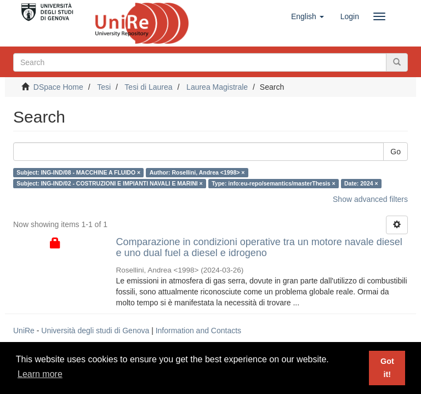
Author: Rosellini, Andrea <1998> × (197, 172)
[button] (307, 16)
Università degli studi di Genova (95, 330)
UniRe (24, 330)
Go (395, 151)
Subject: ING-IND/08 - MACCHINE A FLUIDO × (78, 172)
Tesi (104, 87)
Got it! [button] (387, 368)
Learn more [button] (40, 374)
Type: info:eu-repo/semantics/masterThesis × (273, 183)
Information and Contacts (198, 330)
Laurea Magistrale (217, 87)
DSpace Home (58, 87)
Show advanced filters (370, 199)
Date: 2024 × (361, 183)
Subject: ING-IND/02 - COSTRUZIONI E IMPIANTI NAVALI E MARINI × (109, 183)
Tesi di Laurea (148, 87)
